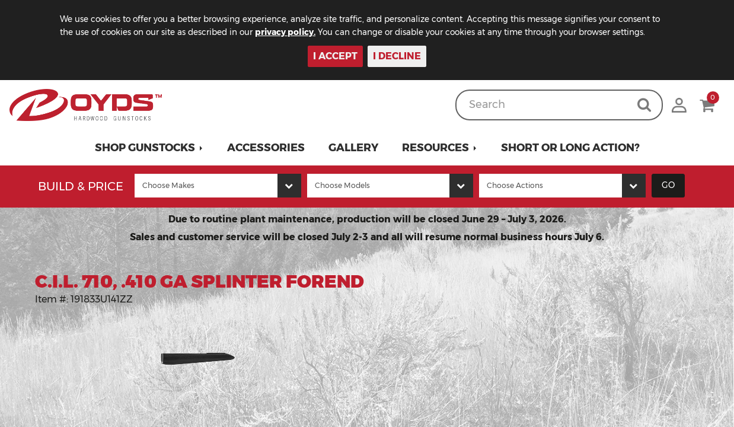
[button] (149, 147)
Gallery (353, 147)
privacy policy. (302, 32)
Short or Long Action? (570, 147)
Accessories (266, 147)
